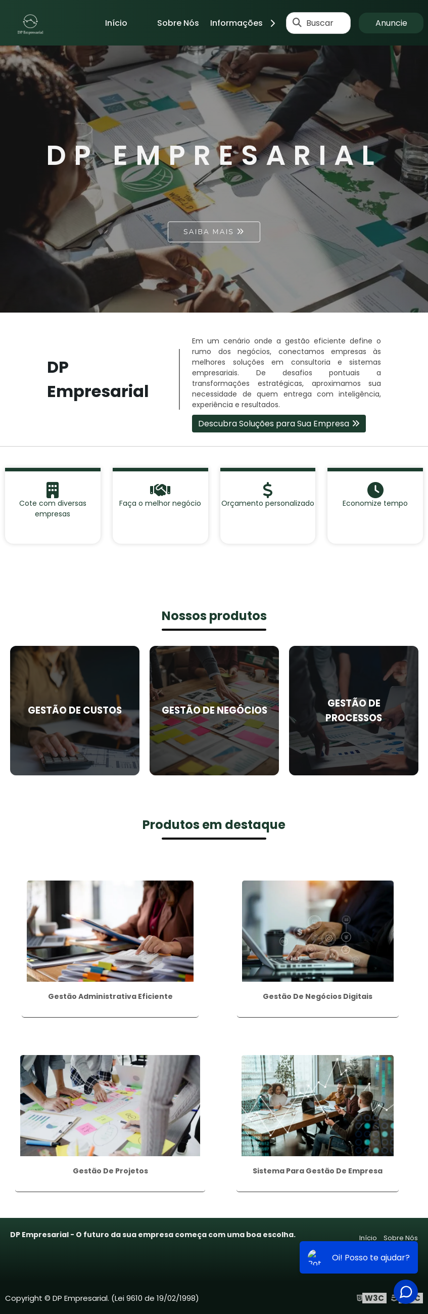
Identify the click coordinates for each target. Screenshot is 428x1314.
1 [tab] (214, 300)
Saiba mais (208, 232)
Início (116, 23)
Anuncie (391, 23)
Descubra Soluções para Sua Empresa (273, 423)
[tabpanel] (214, 179)
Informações (246, 23)
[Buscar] (297, 23)
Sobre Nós (178, 23)
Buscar (320, 23)
